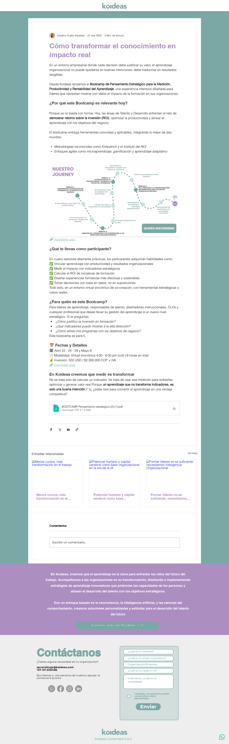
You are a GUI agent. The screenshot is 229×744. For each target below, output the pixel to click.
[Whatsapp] (51, 688)
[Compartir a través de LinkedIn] (68, 429)
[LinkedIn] (78, 688)
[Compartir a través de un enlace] (77, 429)
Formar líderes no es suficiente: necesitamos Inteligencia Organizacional (171, 496)
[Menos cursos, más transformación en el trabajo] (57, 474)
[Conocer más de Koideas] (117, 625)
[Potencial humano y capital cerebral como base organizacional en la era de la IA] (114, 474)
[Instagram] (69, 688)
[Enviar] (148, 706)
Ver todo (192, 453)
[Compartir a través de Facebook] (51, 429)
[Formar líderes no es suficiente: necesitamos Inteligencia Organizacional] (171, 474)
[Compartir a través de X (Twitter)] (59, 429)
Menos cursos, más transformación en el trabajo (52, 496)
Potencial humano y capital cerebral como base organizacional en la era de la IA (113, 496)
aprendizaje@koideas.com (55, 667)
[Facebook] (60, 688)
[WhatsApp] (222, 737)
